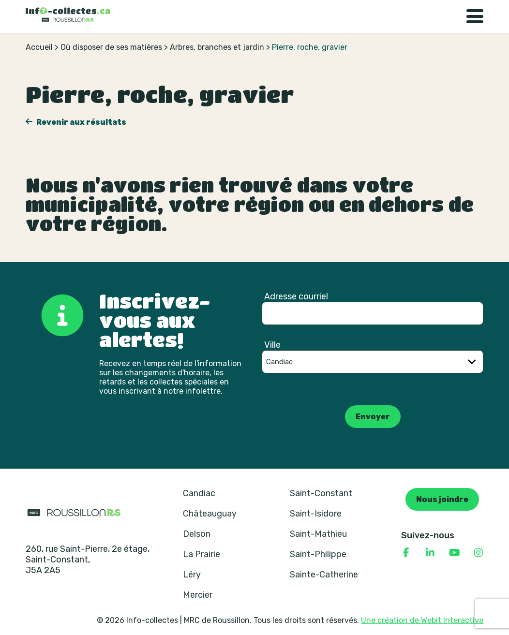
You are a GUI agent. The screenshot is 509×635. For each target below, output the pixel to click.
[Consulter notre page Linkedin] (430, 553)
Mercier (197, 595)
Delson (196, 534)
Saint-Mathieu (318, 534)
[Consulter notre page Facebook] (406, 553)
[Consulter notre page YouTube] (454, 553)
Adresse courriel (296, 296)
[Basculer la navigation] (474, 16)
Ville (272, 345)
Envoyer (373, 416)
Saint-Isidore (316, 513)
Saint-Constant (321, 493)
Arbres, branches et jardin (217, 47)
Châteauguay (210, 513)
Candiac (199, 493)
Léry (192, 574)
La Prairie (201, 554)
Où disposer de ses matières (111, 47)
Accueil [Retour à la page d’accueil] (39, 47)
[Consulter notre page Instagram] (478, 553)
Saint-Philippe (318, 554)
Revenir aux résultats (80, 122)
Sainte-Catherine (324, 574)
